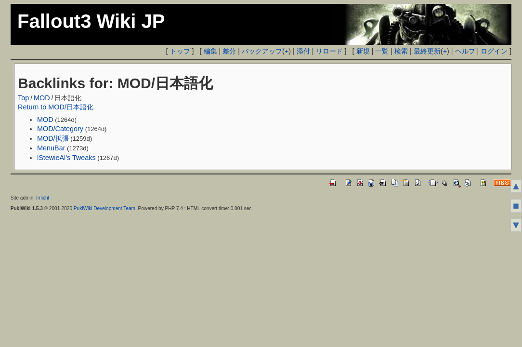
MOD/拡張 (53, 138)
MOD (42, 98)
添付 (303, 51)
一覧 (382, 51)
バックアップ (262, 51)
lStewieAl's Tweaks (66, 157)
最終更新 (427, 51)
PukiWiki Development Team (104, 208)
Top (23, 98)
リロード (329, 51)
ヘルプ (465, 51)
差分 (229, 51)
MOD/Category (60, 129)
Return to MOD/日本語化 (55, 107)
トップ (180, 51)
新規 (363, 51)
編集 (210, 51)
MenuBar (51, 148)
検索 (401, 51)
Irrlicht (42, 197)
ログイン (494, 51)
